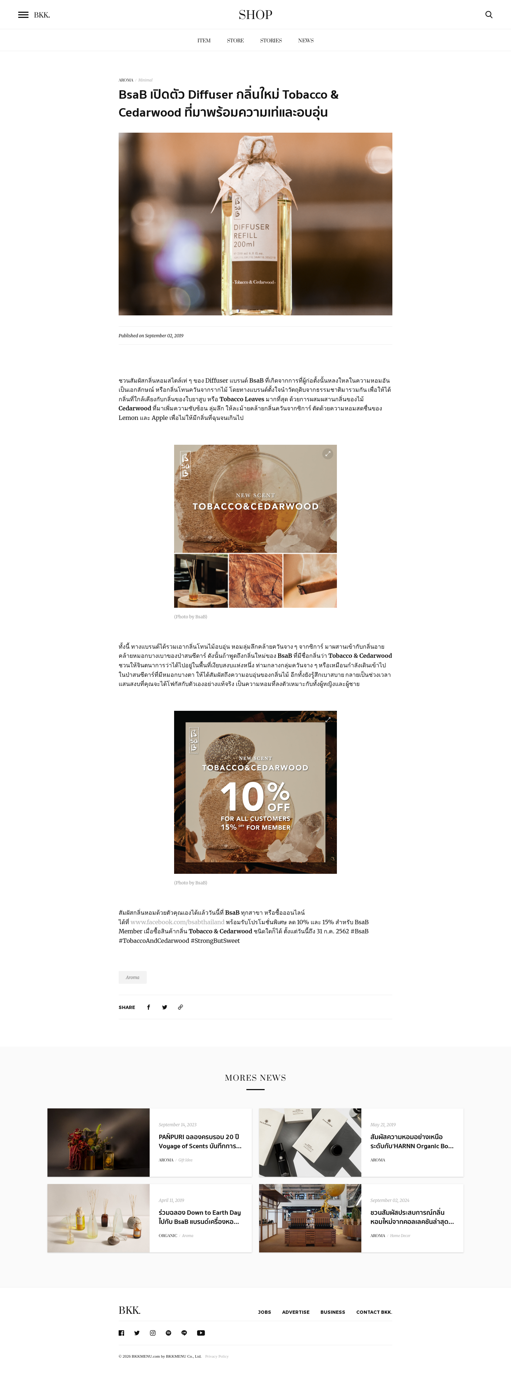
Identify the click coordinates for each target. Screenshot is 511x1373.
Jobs (264, 1312)
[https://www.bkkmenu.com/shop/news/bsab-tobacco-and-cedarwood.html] (180, 1007)
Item (204, 41)
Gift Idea (185, 1160)
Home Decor (400, 1235)
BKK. (130, 1310)
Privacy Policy (216, 1356)
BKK (42, 15)
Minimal (145, 80)
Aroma (132, 977)
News (306, 41)
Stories (271, 41)
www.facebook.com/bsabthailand (177, 922)
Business (332, 1312)
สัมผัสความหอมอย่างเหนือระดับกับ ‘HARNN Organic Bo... (412, 1142)
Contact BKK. (374, 1312)
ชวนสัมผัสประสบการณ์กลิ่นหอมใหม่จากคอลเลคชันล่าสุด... (412, 1217)
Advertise (296, 1312)
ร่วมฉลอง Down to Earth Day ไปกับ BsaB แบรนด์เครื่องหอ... (200, 1217)
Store (235, 41)
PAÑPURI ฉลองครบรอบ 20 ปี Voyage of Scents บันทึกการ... (200, 1142)
